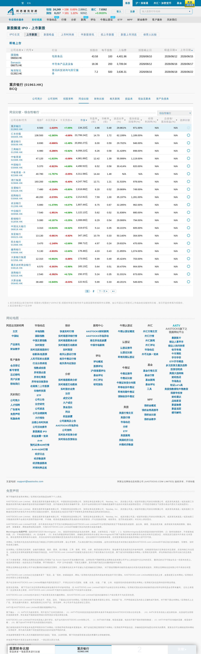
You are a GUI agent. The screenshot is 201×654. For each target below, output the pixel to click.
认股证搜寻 (126, 348)
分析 (126, 426)
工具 (150, 389)
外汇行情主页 (150, 331)
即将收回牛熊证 (126, 387)
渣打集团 (16, 180)
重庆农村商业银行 (21, 265)
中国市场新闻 (98, 345)
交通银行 (16, 187)
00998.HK (17, 214)
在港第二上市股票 (39, 386)
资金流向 (67, 407)
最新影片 (176, 337)
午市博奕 (176, 353)
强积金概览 (150, 405)
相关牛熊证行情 (68, 358)
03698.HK (17, 252)
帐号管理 (15, 370)
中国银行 (16, 164)
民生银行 (16, 241)
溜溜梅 (15, 55)
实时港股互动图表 (67, 345)
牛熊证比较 (126, 378)
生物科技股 (40, 390)
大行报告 (39, 417)
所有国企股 (40, 372)
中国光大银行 (18, 226)
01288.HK (17, 206)
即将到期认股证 (126, 357)
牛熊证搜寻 (126, 373)
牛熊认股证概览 (126, 331)
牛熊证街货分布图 (126, 382)
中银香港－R (18, 172)
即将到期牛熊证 (126, 391)
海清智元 (16, 70)
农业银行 (16, 203)
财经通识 (176, 396)
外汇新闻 (150, 340)
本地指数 (39, 331)
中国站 (15, 336)
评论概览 (98, 361)
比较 (182, 649)
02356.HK (17, 260)
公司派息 (39, 408)
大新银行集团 (18, 257)
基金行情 (150, 375)
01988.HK (17, 244)
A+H (39, 440)
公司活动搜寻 (40, 427)
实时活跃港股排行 (39, 349)
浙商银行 (16, 272)
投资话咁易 (176, 369)
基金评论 (98, 375)
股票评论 (98, 366)
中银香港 (16, 157)
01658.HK (17, 221)
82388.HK (17, 175)
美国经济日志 (126, 440)
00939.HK (17, 144)
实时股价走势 (68, 389)
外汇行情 (150, 336)
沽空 (67, 393)
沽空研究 (39, 404)
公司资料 (67, 430)
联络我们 (15, 383)
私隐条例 (15, 418)
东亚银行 (16, 234)
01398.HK (17, 152)
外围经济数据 (126, 444)
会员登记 (15, 365)
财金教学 (15, 349)
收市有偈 (176, 349)
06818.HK (17, 229)
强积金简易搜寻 (150, 410)
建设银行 (16, 141)
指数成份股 (40, 368)
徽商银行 (16, 249)
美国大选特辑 (176, 373)
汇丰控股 (16, 133)
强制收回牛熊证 (126, 396)
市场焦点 (176, 381)
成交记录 (67, 398)
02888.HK (17, 183)
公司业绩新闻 (40, 413)
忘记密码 (15, 374)
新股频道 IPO (40, 431)
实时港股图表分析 (67, 340)
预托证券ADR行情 (39, 445)
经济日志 (39, 454)
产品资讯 (15, 344)
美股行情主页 (126, 413)
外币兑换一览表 (150, 354)
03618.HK (17, 268)
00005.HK (17, 136)
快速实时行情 (68, 331)
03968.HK (17, 198)
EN (29, 3)
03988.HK (17, 167)
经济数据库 (40, 458)
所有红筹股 (40, 377)
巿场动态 (150, 349)
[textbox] (166, 11)
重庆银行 (16, 126)
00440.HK (17, 283)
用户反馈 (15, 379)
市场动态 (126, 422)
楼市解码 (176, 412)
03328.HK (17, 190)
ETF (40, 395)
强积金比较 (150, 414)
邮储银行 (16, 218)
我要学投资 (176, 393)
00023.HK (17, 237)
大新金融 (16, 280)
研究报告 (98, 384)
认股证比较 (126, 352)
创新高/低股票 (39, 354)
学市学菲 (176, 357)
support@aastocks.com (30, 481)
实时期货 (39, 345)
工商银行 (16, 149)
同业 (67, 411)
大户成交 (67, 402)
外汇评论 (98, 379)
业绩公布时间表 (40, 422)
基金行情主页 (150, 370)
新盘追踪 (176, 408)
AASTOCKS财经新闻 (98, 331)
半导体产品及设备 (62, 64)
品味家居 (176, 400)
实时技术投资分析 (67, 434)
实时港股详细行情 (67, 336)
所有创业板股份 (40, 381)
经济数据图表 (40, 463)
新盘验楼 (176, 404)
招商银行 (16, 195)
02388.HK (17, 160)
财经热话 (176, 377)
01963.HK (17, 129)
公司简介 (15, 400)
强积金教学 (150, 419)
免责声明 (15, 414)
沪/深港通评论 (98, 370)
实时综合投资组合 (67, 439)
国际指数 (39, 336)
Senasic (16, 62)
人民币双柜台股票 (39, 358)
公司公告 (39, 399)
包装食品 (57, 56)
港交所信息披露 (98, 340)
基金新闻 (150, 379)
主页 (15, 331)
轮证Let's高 (176, 385)
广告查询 (15, 409)
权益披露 (67, 416)
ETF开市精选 (176, 361)
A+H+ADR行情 (40, 449)
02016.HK (17, 275)
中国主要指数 (40, 340)
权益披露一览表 (40, 436)
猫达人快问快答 (176, 345)
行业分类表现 (40, 363)
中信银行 (16, 211)
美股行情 (126, 417)
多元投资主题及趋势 (176, 365)
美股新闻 (126, 435)
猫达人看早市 (176, 341)
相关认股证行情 (68, 354)
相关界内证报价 (68, 363)
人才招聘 (15, 405)
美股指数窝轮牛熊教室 (176, 389)
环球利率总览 (40, 467)
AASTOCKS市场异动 (68, 425)
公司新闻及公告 (68, 421)
